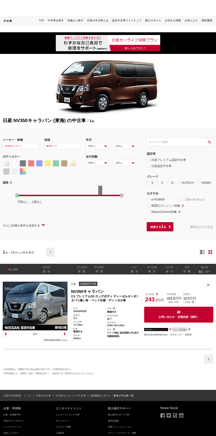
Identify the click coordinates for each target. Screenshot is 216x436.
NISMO (204, 182)
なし (201, 271)
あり (208, 271)
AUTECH (185, 182)
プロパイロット (192, 199)
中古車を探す (56, 20)
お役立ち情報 (173, 20)
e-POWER (156, 199)
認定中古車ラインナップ (127, 20)
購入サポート (153, 20)
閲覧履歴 (207, 20)
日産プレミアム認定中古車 (166, 160)
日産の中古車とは (98, 20)
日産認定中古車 (159, 166)
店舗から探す (76, 20)
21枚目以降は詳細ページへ (56, 340)
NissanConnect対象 (164, 211)
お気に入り (191, 20)
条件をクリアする (201, 226)
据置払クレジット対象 (165, 205)
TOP (41, 20)
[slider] (17, 195)
